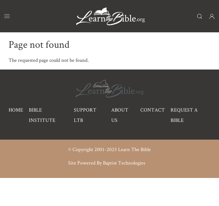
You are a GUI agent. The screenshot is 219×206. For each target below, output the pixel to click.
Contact (152, 109)
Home (16, 109)
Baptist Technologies (124, 162)
